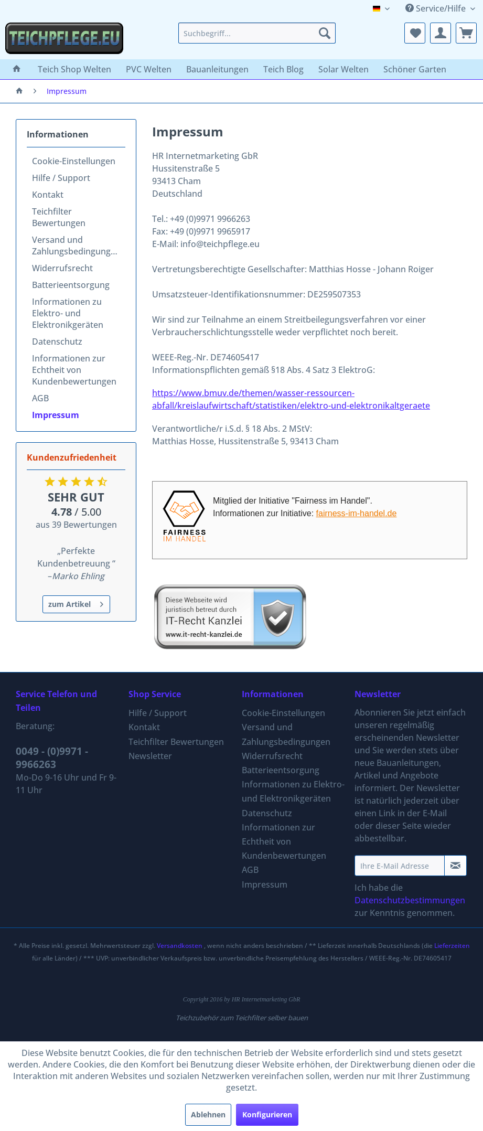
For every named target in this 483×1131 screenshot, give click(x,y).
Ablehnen (208, 1114)
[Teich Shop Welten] (74, 69)
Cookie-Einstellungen (73, 161)
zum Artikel (75, 602)
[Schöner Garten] (415, 69)
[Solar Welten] (343, 69)
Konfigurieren (267, 1114)
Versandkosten (179, 945)
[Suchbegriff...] (256, 33)
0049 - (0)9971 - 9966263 (52, 757)
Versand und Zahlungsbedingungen (76, 245)
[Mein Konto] (440, 33)
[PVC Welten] (149, 69)
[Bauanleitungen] (217, 69)
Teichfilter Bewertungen (58, 217)
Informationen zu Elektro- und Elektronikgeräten (67, 313)
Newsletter (150, 756)
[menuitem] (256, 33)
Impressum (55, 415)
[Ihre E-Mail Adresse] (400, 865)
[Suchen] (325, 33)
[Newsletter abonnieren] (455, 865)
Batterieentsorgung (71, 285)
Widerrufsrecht (62, 268)
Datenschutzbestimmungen (410, 900)
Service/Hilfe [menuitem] (436, 8)
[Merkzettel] (414, 33)
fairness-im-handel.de (356, 513)
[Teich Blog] (283, 69)
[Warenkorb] (466, 33)
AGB (40, 398)
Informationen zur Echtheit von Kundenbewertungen (74, 370)
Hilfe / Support (61, 178)
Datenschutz (57, 341)
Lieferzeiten (452, 945)
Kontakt (47, 194)
